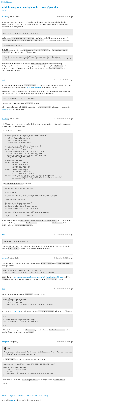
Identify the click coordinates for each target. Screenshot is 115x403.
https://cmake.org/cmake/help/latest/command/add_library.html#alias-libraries (38, 277)
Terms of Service (31, 395)
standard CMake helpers (33, 87)
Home (4, 395)
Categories (11, 395)
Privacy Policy (43, 395)
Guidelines (20, 395)
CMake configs (7, 109)
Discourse (13, 400)
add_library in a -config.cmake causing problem (30, 6)
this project (16, 311)
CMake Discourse (6, 2)
